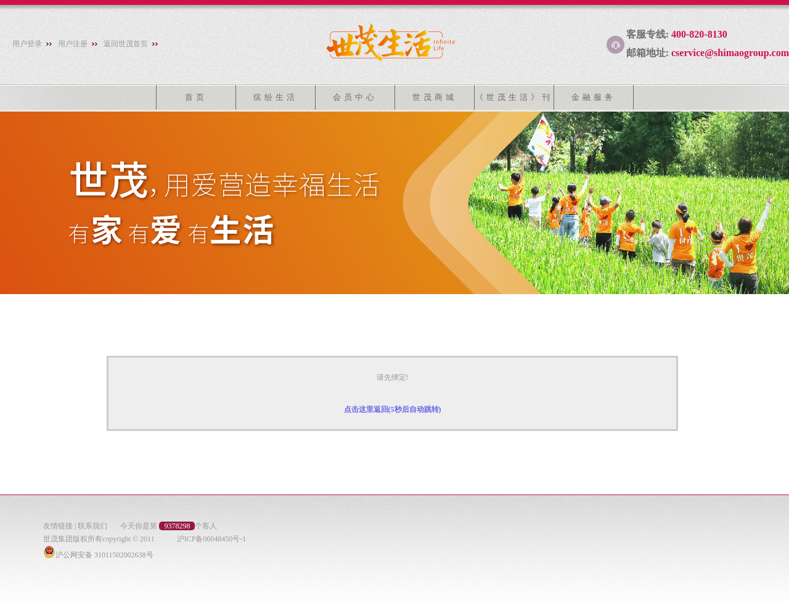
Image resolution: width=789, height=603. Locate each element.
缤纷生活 (275, 97)
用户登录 (27, 43)
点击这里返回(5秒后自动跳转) (392, 409)
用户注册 (73, 43)
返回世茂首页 (126, 43)
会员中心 (355, 97)
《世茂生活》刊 (514, 97)
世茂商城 (434, 97)
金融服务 (593, 97)
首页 (196, 97)
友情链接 (58, 526)
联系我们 (92, 526)
